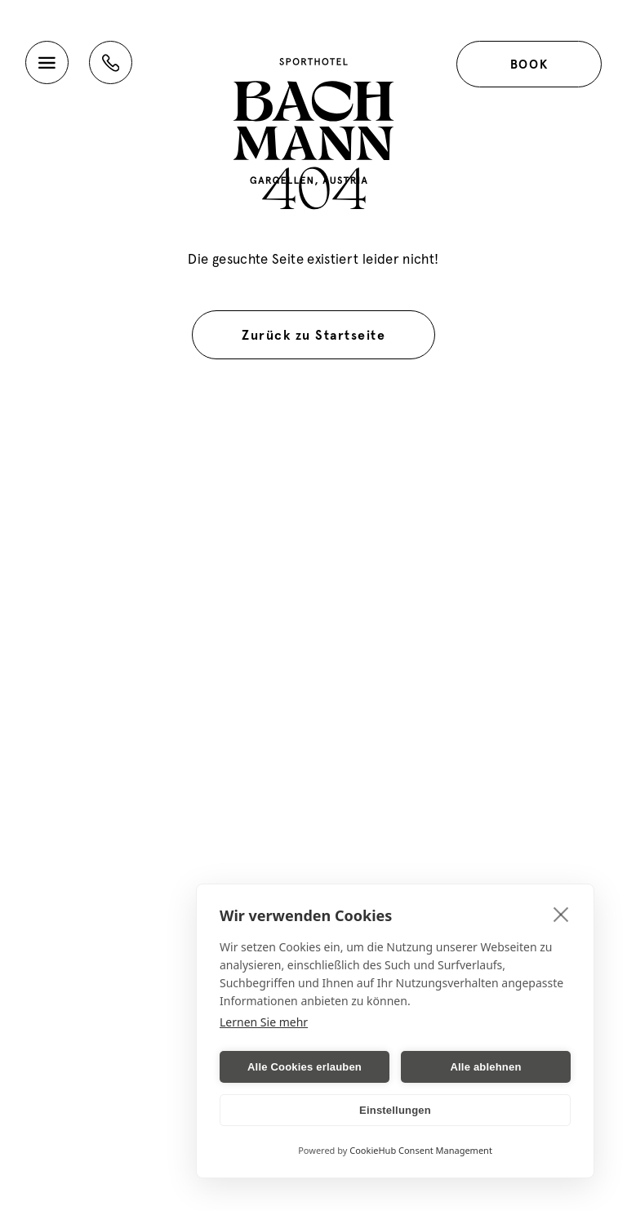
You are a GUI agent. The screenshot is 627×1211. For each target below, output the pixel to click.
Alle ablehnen (485, 1067)
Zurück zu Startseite (313, 335)
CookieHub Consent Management (420, 1150)
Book (529, 64)
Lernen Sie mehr (264, 1022)
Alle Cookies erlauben (304, 1067)
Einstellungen (395, 1110)
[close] (561, 914)
